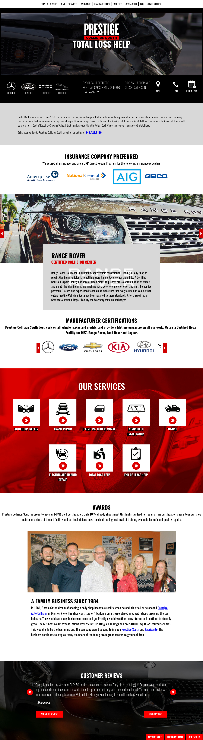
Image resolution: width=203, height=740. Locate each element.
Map (158, 89)
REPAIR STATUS (154, 4)
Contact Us (131, 4)
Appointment (192, 89)
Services (73, 4)
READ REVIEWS (155, 714)
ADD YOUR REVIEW (49, 714)
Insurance (85, 4)
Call (176, 89)
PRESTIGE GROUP (49, 4)
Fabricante (151, 629)
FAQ (142, 4)
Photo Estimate (175, 737)
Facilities (117, 4)
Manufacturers (102, 4)
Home (62, 4)
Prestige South (130, 629)
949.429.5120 (94, 132)
